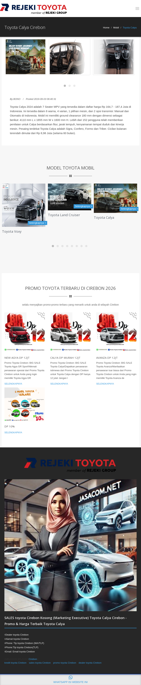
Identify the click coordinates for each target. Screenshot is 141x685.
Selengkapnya (13, 384)
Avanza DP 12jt (107, 357)
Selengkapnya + (37, 222)
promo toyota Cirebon (64, 662)
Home (106, 27)
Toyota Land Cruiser (64, 215)
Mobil (116, 27)
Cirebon (33, 659)
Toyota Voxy (11, 231)
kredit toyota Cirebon (15, 662)
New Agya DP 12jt (17, 357)
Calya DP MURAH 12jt (65, 357)
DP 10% (9, 426)
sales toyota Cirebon (40, 662)
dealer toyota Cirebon (90, 662)
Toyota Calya (104, 217)
